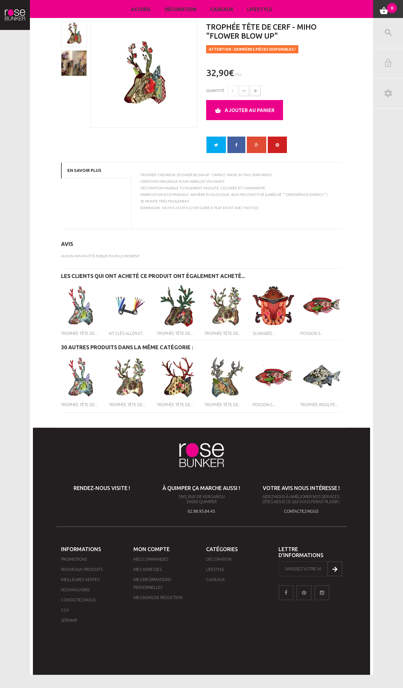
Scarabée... (264, 333)
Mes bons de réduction (158, 597)
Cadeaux (221, 9)
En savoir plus (84, 170)
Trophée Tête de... (79, 333)
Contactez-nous (78, 600)
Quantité (215, 91)
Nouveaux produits (82, 569)
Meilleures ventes (80, 579)
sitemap (69, 620)
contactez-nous (301, 511)
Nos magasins (75, 589)
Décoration (181, 9)
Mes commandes (150, 559)
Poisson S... (311, 333)
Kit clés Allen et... (127, 333)
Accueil (141, 9)
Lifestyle (259, 9)
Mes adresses (147, 569)
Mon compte (151, 549)
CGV (65, 610)
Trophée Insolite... (319, 404)
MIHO (265, 175)
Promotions (74, 559)
